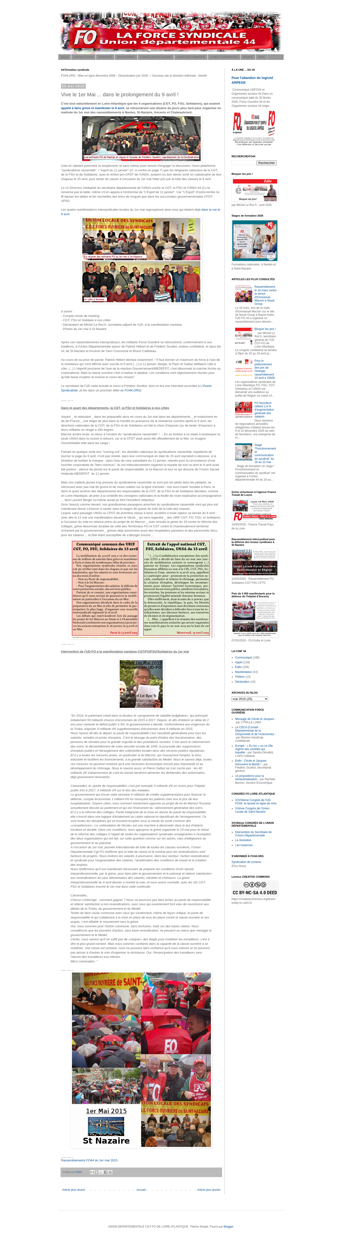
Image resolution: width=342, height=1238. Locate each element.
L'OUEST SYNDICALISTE (224, 57)
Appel (238, 662)
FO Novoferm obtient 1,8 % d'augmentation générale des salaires (264, 409)
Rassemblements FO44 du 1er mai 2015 (89, 1160)
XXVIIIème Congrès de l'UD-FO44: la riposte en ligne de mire (255, 801)
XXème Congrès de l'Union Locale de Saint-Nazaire (252, 810)
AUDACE (248, 57)
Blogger (228, 1226)
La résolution (243, 840)
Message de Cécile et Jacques (254, 719)
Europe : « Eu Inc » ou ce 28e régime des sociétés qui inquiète (254, 749)
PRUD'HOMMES (126, 57)
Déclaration (242, 681)
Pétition (240, 676)
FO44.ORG (133, 390)
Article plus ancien (208, 1190)
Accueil (64, 57)
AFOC (261, 57)
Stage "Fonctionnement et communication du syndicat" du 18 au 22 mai (265, 453)
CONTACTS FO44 (83, 57)
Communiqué (243, 657)
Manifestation (243, 672)
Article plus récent (73, 1190)
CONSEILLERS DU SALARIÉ (155, 57)
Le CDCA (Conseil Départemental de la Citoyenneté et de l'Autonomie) (254, 731)
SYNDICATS (105, 57)
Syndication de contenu (246, 862)
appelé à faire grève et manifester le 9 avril (92, 108)
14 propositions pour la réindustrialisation (249, 777)
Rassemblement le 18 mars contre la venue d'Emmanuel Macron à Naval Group (266, 295)
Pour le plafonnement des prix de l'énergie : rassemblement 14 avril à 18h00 (265, 369)
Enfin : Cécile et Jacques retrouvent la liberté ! (250, 762)
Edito (238, 667)
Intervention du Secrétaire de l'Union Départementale (253, 833)
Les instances (243, 845)
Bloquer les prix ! (265, 329)
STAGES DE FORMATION (191, 57)
